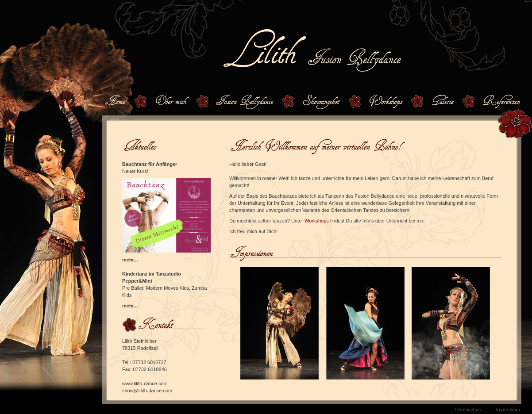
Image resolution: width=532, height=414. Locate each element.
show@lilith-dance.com (147, 390)
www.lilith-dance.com (145, 383)
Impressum (508, 409)
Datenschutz (468, 409)
